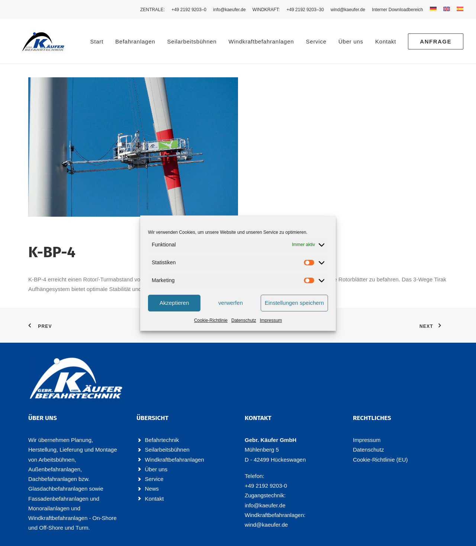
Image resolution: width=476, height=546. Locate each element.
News (152, 488)
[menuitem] (153, 9)
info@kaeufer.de (229, 9)
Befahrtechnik (162, 440)
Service (154, 479)
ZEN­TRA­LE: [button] (152, 9)
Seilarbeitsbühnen (167, 449)
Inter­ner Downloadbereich (397, 9)
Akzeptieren (174, 303)
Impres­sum (271, 320)
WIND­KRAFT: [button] (266, 9)
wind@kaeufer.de (348, 9)
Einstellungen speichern (294, 303)
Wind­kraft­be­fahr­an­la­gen (261, 41)
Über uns (350, 41)
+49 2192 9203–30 (305, 9)
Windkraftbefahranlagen (174, 459)
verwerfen (230, 303)
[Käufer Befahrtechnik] (36, 41)
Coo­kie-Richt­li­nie (211, 320)
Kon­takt (385, 41)
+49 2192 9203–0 (188, 9)
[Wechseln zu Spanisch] (458, 9)
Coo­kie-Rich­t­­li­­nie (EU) (380, 459)
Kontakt (154, 498)
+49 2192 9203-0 (266, 485)
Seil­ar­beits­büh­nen (192, 41)
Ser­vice (316, 41)
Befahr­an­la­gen (135, 41)
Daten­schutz (243, 320)
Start (96, 41)
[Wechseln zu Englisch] (447, 9)
